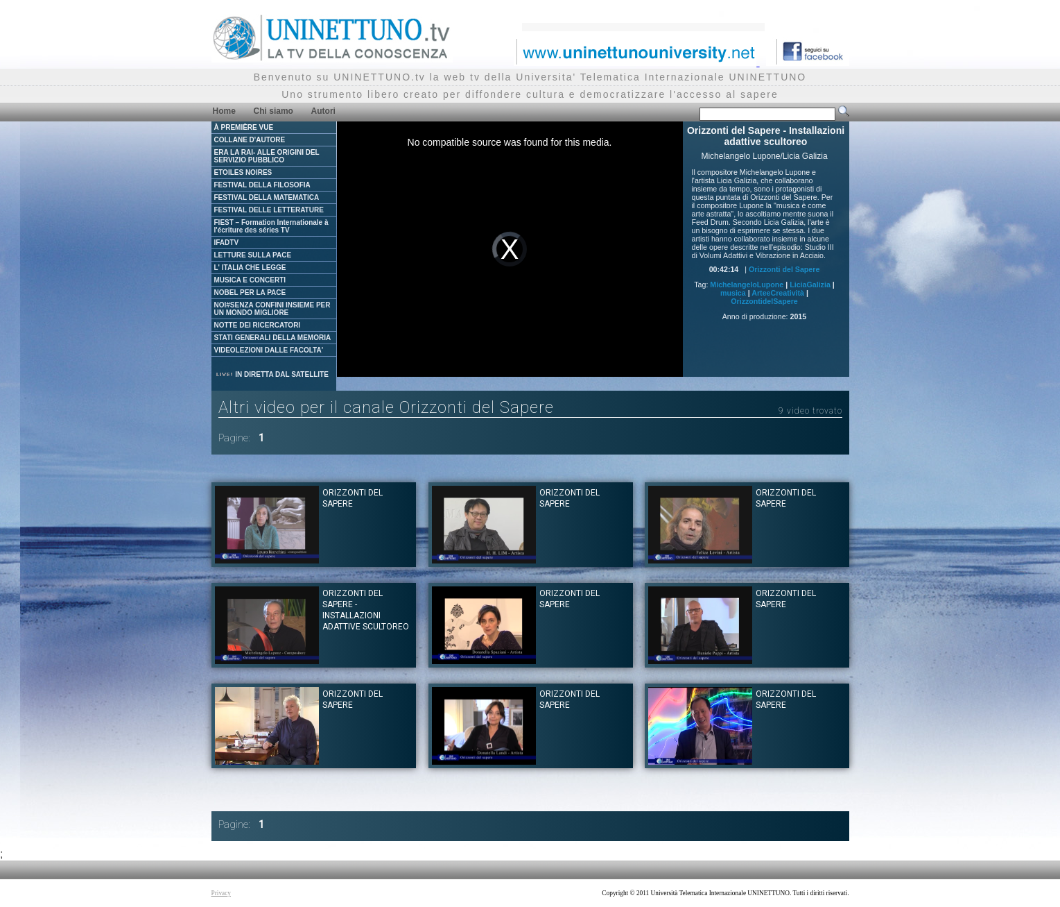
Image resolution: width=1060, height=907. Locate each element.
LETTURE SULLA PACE (253, 255)
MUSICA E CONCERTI (250, 280)
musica (733, 293)
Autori (323, 111)
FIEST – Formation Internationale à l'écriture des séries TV (271, 226)
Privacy (221, 893)
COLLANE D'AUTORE (250, 140)
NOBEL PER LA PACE (250, 292)
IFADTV (226, 242)
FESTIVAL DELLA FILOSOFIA (262, 185)
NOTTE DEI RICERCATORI (257, 325)
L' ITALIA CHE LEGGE (250, 267)
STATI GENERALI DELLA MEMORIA (272, 337)
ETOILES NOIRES (243, 172)
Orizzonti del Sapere (784, 269)
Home (224, 111)
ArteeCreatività (777, 293)
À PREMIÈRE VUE (244, 127)
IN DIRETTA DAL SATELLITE (272, 374)
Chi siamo (273, 111)
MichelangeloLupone (746, 284)
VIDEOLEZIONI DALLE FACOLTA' (269, 350)
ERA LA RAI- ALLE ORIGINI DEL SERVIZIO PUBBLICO (267, 156)
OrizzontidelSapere (764, 301)
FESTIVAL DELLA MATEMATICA (267, 197)
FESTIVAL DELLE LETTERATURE (269, 210)
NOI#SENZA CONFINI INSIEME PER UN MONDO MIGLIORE (272, 308)
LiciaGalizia (810, 284)
